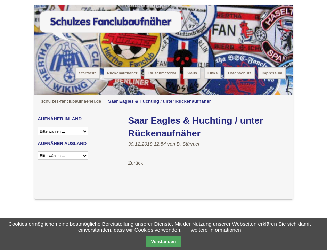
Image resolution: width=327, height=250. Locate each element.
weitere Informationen (216, 230)
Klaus (192, 73)
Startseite (88, 73)
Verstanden (163, 241)
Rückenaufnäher (122, 73)
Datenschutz (239, 73)
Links (212, 73)
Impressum (272, 73)
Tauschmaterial (162, 73)
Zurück (135, 163)
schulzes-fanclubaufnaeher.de (71, 101)
